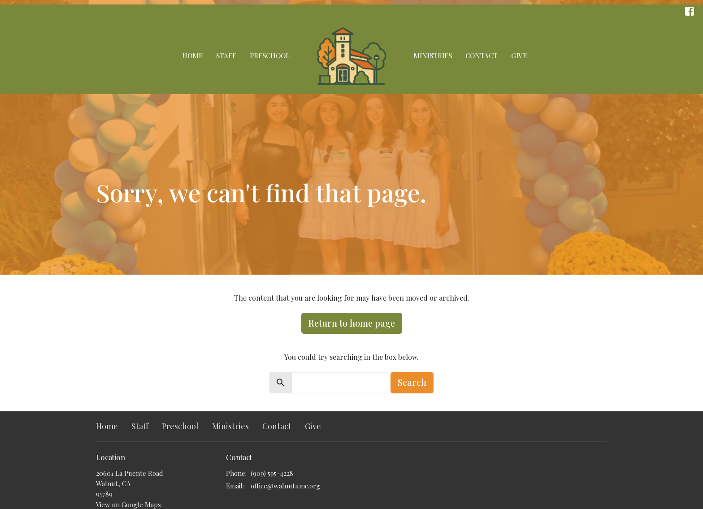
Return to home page (351, 323)
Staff (226, 55)
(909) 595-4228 (272, 473)
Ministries (432, 55)
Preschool (270, 55)
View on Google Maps (128, 504)
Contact (481, 55)
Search (412, 382)
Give (519, 55)
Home (192, 55)
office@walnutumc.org (285, 485)
